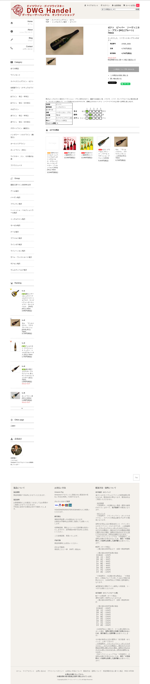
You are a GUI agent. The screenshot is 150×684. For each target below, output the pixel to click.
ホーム (18, 671)
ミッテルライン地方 (59, 22)
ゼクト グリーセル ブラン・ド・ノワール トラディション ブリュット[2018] (104, 154)
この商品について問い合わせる (123, 69)
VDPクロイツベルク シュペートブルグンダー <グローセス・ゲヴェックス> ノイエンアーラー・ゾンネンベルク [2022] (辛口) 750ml (52, 161)
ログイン (106, 5)
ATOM (131, 671)
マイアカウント (92, 5)
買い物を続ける (116, 79)
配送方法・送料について (92, 671)
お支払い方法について (74, 671)
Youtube (13, 462)
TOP (47, 20)
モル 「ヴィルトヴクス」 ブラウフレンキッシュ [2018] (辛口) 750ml (121, 154)
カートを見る (132, 5)
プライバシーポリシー (55, 671)
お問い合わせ (41, 671)
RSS (126, 671)
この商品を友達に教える (119, 75)
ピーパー (73, 22)
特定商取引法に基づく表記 (113, 671)
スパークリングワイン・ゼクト (63, 20)
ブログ (18, 462)
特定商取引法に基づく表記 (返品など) (122, 60)
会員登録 (117, 5)
